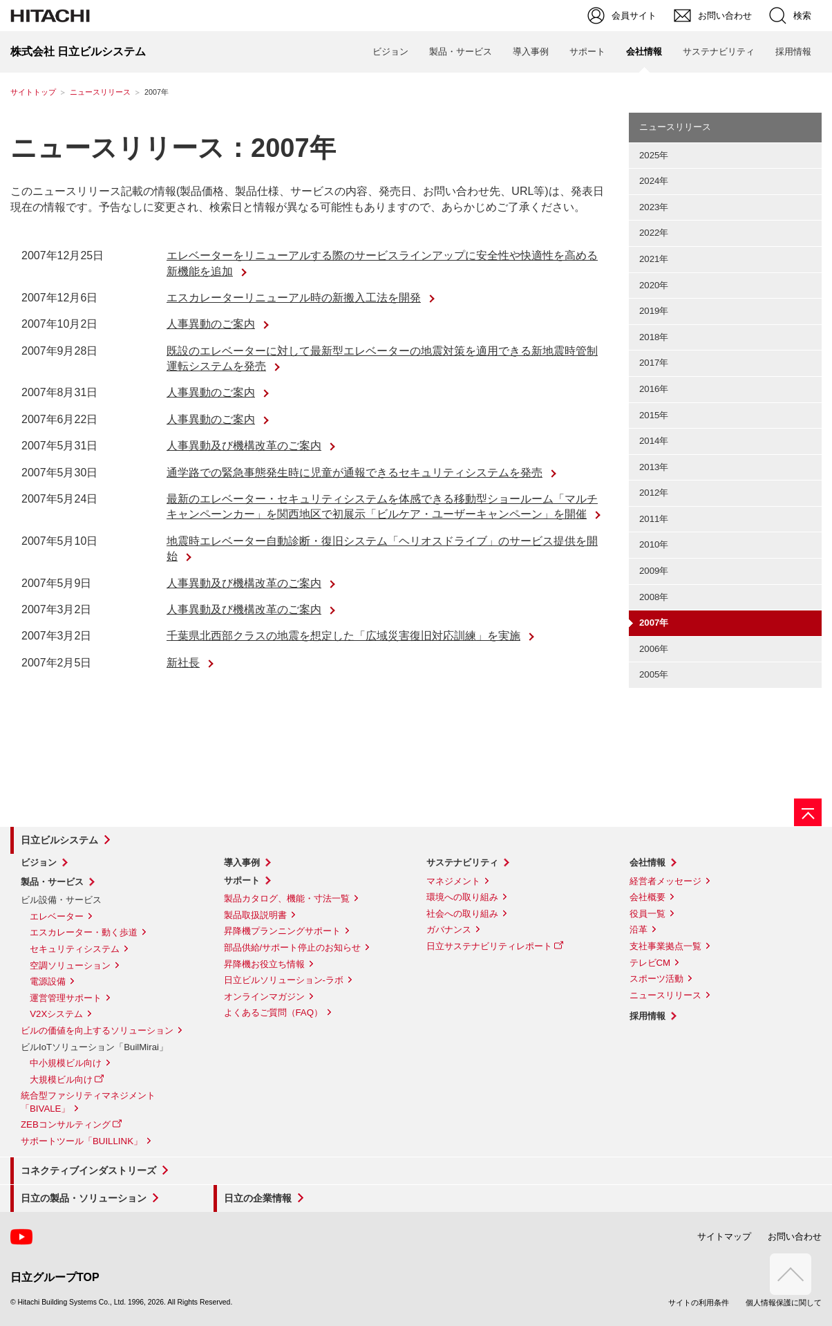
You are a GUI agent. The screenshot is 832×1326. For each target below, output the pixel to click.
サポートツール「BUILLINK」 (81, 1141)
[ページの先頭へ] (808, 812)
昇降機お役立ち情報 (264, 964)
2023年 (654, 207)
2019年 (654, 311)
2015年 (654, 415)
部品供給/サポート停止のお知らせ (292, 947)
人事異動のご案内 (211, 324)
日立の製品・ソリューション (83, 1198)
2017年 (654, 362)
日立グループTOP (55, 1277)
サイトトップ (33, 92)
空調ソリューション (70, 965)
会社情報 (647, 862)
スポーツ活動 (656, 978)
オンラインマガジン (264, 996)
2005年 (654, 674)
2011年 (654, 519)
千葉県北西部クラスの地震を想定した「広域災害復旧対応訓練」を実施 (343, 636)
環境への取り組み (462, 897)
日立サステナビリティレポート (489, 946)
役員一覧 (647, 913)
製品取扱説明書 (255, 915)
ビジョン (390, 51)
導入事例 (531, 51)
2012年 (654, 492)
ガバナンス (448, 929)
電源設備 (48, 981)
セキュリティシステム (75, 949)
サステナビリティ (719, 51)
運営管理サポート (66, 998)
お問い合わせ (795, 1236)
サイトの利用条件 (698, 1302)
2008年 (654, 597)
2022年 (654, 232)
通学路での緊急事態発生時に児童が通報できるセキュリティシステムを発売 (354, 472)
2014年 (654, 441)
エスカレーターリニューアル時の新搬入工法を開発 (294, 298)
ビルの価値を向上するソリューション (97, 1030)
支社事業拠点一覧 (665, 946)
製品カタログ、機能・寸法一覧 (287, 898)
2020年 (654, 285)
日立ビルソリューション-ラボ (283, 980)
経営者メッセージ (665, 881)
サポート (587, 51)
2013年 (654, 467)
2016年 (654, 389)
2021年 (654, 259)
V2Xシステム (56, 1014)
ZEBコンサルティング (66, 1124)
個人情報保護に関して (784, 1302)
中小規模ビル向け (66, 1063)
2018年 (654, 337)
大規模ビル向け (61, 1079)
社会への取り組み (462, 913)
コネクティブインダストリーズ (88, 1170)
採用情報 (793, 51)
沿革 (638, 929)
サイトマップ (724, 1236)
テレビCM (650, 963)
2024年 (654, 181)
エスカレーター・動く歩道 (84, 932)
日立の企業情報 (258, 1198)
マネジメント (453, 881)
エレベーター (57, 916)
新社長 (183, 663)
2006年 (654, 649)
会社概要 (647, 897)
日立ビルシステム (59, 840)
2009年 (654, 571)
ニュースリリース (100, 92)
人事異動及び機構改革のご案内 (244, 445)
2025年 (654, 155)
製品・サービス (460, 51)
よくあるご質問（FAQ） (273, 1012)
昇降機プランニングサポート (282, 931)
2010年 (654, 544)
